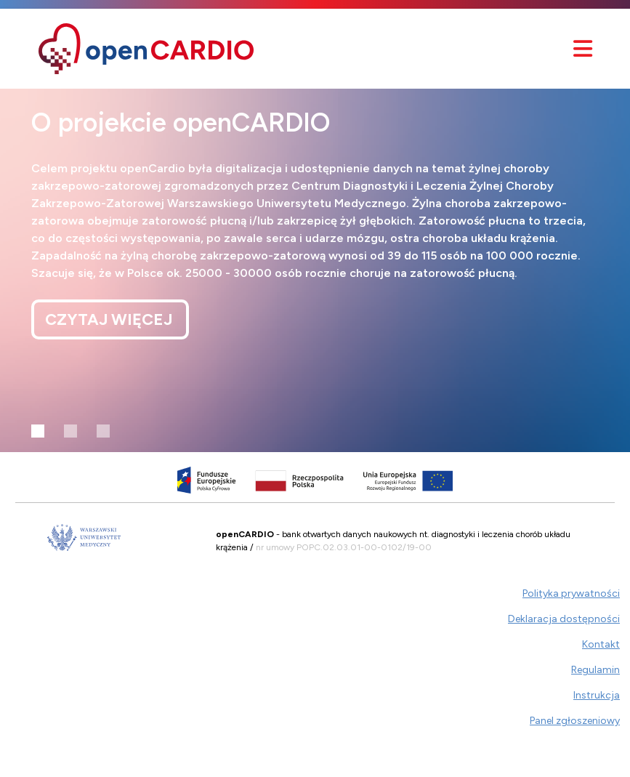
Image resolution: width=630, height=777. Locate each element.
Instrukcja (596, 695)
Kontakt (601, 644)
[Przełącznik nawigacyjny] (583, 49)
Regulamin (595, 670)
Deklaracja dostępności (564, 619)
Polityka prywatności (571, 593)
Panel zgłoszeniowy (575, 720)
